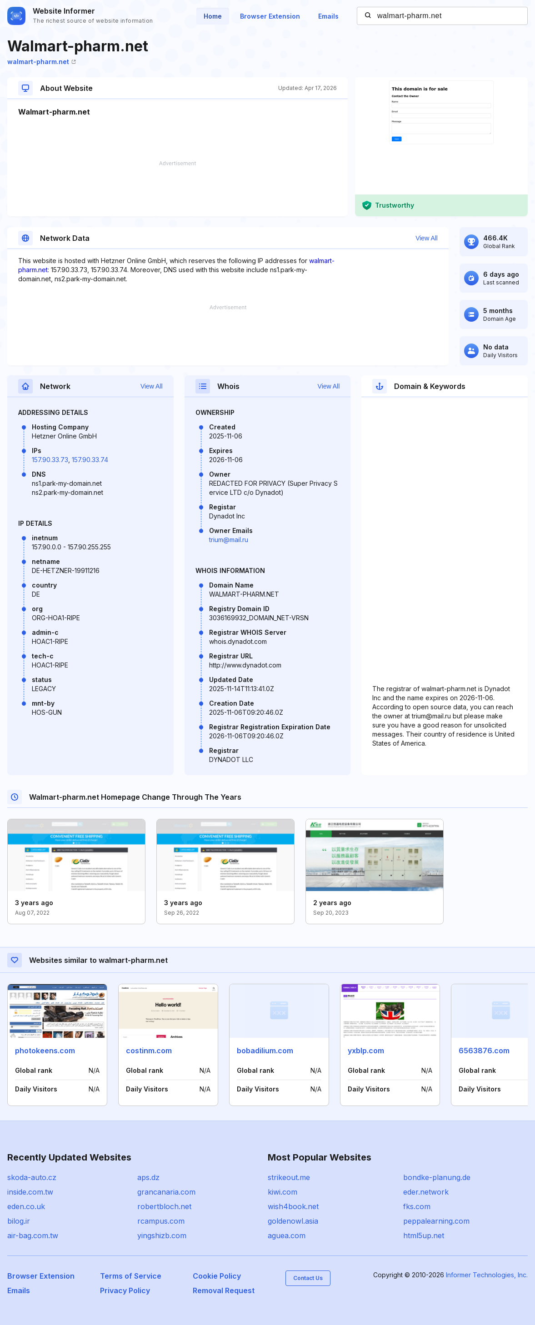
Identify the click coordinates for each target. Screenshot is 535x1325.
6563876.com (484, 1050)
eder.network (426, 1191)
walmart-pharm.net (41, 61)
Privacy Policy (125, 1290)
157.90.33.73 (50, 459)
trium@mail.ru (228, 539)
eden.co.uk (26, 1206)
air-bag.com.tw (32, 1235)
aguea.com (286, 1235)
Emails (328, 16)
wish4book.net (293, 1206)
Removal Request (224, 1290)
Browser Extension (270, 16)
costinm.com (149, 1050)
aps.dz (148, 1177)
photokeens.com (45, 1050)
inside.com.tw (30, 1191)
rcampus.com (161, 1220)
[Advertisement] (177, 188)
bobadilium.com (265, 1050)
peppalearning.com (436, 1220)
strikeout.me (289, 1177)
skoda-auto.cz (31, 1177)
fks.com (416, 1206)
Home (213, 16)
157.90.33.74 (90, 459)
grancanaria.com (166, 1191)
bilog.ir (18, 1220)
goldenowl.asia (293, 1220)
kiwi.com (282, 1191)
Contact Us (308, 1278)
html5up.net (423, 1235)
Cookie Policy (217, 1275)
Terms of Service (130, 1275)
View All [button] (426, 238)
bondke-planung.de (436, 1177)
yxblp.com (366, 1050)
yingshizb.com (161, 1235)
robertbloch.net (164, 1206)
